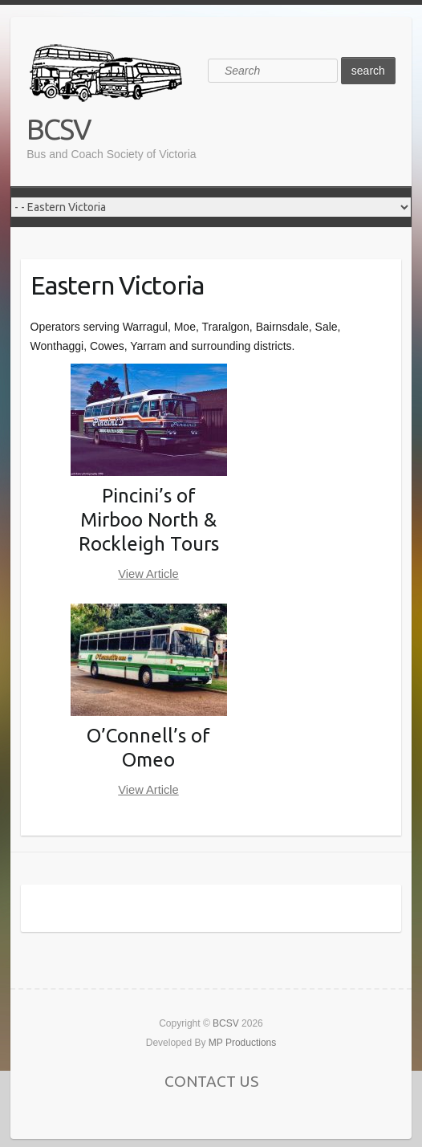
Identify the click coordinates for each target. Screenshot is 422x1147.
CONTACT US (211, 1081)
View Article (148, 573)
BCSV (58, 128)
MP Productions (243, 1042)
